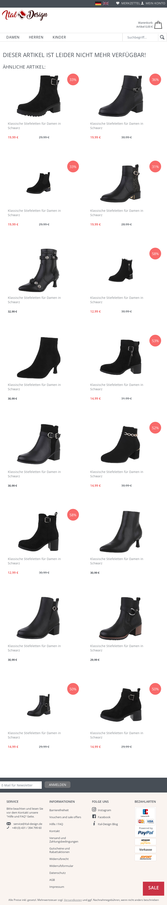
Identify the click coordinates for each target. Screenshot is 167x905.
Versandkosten (73, 900)
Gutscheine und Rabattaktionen (59, 850)
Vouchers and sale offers (65, 817)
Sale (153, 888)
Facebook (104, 817)
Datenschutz (57, 873)
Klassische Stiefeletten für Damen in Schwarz (34, 125)
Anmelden (57, 784)
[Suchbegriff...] (144, 37)
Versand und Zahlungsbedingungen (63, 839)
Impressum (56, 887)
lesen (35, 809)
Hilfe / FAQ (56, 824)
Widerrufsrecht (59, 859)
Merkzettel (128, 3)
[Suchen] (161, 37)
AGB (52, 880)
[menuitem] (128, 3)
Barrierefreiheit (59, 810)
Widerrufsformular (61, 866)
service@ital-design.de (27, 824)
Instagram (104, 810)
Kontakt (54, 831)
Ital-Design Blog (108, 824)
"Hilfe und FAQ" (17, 816)
